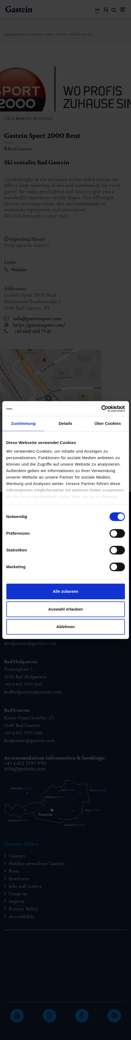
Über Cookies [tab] (108, 423)
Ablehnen (65, 626)
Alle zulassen (65, 591)
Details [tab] (65, 423)
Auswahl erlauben (65, 609)
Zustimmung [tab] (23, 423)
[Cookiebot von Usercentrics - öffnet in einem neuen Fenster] (101, 408)
